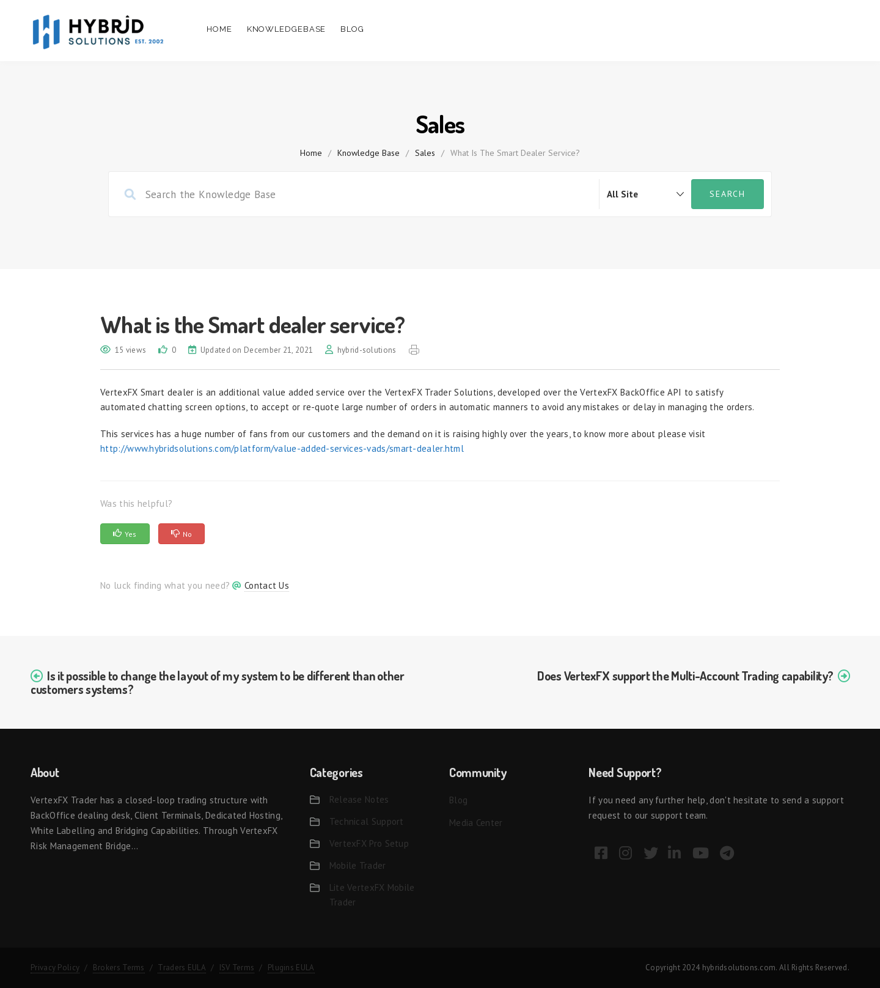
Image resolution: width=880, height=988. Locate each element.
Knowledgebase (286, 29)
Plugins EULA (291, 967)
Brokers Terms (119, 967)
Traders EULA (182, 967)
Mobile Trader (357, 865)
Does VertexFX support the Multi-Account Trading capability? (685, 676)
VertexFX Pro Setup (369, 843)
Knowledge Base (368, 152)
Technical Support (366, 821)
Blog (352, 29)
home (311, 152)
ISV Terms (237, 967)
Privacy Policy (55, 967)
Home (219, 29)
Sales (425, 152)
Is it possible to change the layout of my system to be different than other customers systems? (218, 682)
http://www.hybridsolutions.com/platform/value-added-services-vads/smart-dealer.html (282, 448)
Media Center (476, 822)
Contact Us (266, 585)
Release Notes (359, 799)
